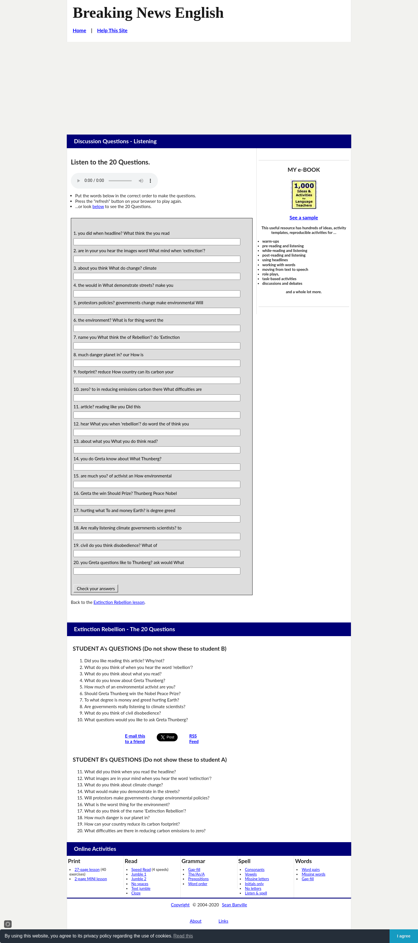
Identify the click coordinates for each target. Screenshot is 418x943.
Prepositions (198, 878)
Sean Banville (234, 904)
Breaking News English (148, 12)
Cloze (136, 893)
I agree (403, 936)
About (195, 921)
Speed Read (141, 869)
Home (79, 30)
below (98, 206)
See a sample (303, 217)
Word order (197, 883)
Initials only (254, 883)
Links (223, 921)
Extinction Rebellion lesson (118, 602)
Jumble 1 (138, 874)
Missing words (313, 874)
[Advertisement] (209, 85)
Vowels (251, 874)
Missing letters (257, 878)
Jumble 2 (138, 878)
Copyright (180, 904)
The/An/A (196, 874)
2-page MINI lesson (91, 878)
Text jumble (141, 888)
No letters (253, 888)
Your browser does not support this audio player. (114, 181)
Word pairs (311, 869)
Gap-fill (194, 869)
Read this (183, 935)
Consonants (254, 869)
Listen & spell (256, 893)
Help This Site (112, 30)
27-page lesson (87, 869)
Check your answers (96, 588)
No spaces (139, 883)
